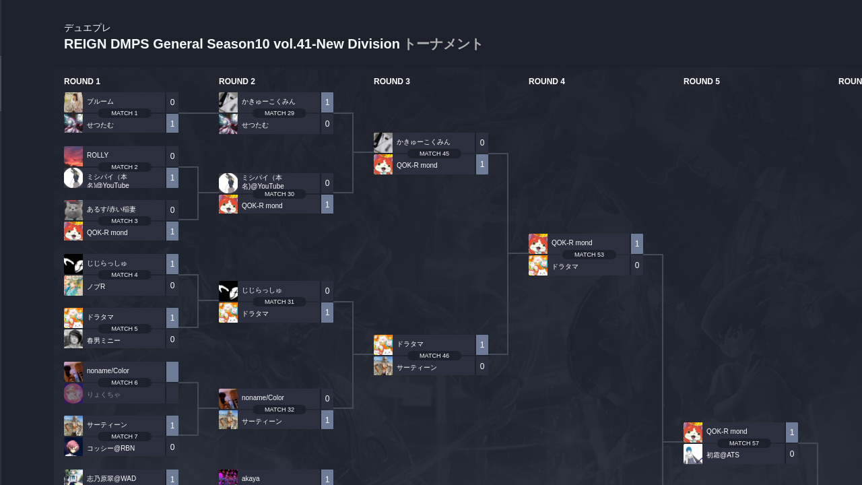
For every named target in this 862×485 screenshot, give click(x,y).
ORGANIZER (27, 206)
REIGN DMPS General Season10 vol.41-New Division (274, 37)
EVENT (27, 316)
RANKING (26, 261)
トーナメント (443, 43)
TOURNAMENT (26, 95)
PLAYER (27, 151)
